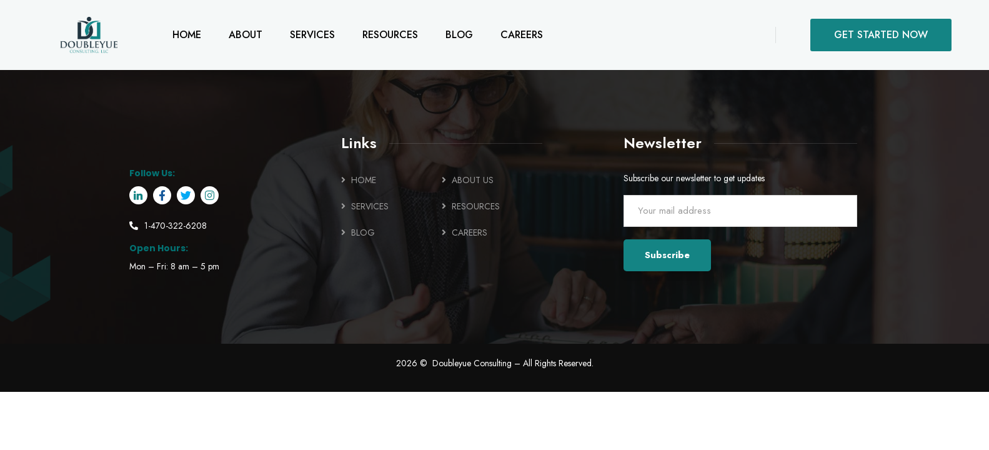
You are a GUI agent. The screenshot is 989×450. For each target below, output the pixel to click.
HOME (363, 180)
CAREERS (469, 232)
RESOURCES (476, 206)
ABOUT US (473, 180)
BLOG (363, 232)
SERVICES (370, 206)
